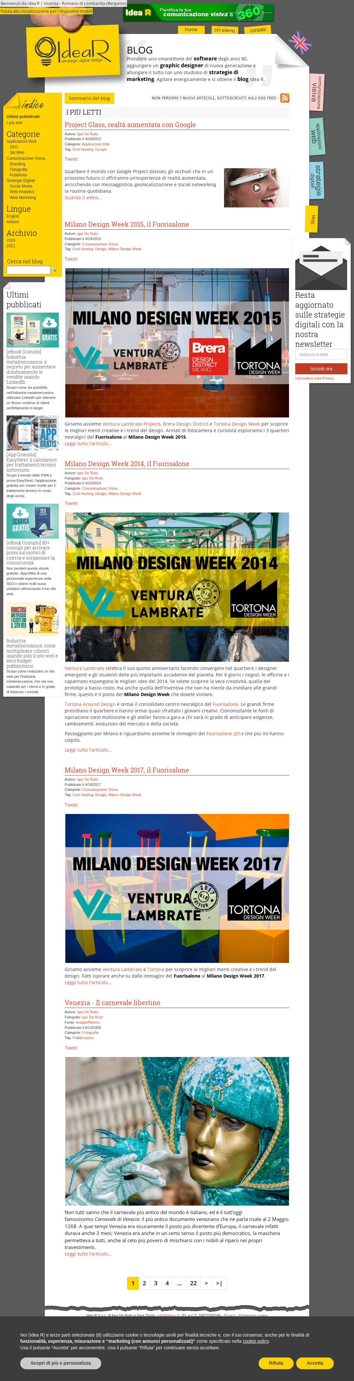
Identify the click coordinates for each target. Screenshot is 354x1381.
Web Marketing (23, 197)
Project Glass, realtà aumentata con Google (130, 124)
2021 (11, 246)
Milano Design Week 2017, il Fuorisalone (127, 770)
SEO (14, 147)
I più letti (14, 122)
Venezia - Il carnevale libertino (112, 1002)
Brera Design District (185, 424)
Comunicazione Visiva (26, 158)
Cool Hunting (82, 149)
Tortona (155, 969)
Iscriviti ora (321, 368)
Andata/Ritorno (88, 1022)
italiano (13, 221)
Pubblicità (18, 175)
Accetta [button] (315, 1363)
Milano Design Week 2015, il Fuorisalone (127, 224)
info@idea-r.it (168, 1315)
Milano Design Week (124, 249)
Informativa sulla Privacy (314, 378)
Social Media (21, 186)
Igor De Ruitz (87, 134)
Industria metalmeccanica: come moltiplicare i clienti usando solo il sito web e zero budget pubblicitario (32, 653)
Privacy (229, 1315)
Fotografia (18, 169)
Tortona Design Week (237, 424)
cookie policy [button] (256, 1341)
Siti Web (17, 152)
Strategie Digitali (21, 180)
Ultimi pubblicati (23, 116)
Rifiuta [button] (276, 1363)
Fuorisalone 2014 (225, 733)
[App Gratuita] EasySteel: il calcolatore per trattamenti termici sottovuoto (32, 462)
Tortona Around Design (90, 704)
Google (101, 149)
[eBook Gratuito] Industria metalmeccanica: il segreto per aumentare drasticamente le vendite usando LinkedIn (31, 367)
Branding (17, 164)
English (13, 216)
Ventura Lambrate (84, 668)
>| (219, 1283)
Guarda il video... (83, 197)
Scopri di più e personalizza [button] (61, 1363)
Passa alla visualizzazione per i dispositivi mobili (46, 11)
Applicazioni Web (22, 141)
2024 (11, 240)
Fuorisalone (225, 704)
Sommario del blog (89, 98)
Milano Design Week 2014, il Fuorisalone (127, 463)
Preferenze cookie (253, 1315)
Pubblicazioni (83, 1038)
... (8, 251)
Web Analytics (22, 191)
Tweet (71, 159)
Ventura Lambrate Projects (132, 424)
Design (100, 249)
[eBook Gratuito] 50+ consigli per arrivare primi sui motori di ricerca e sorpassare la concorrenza (31, 553)
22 (193, 1283)
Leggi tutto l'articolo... (88, 443)
